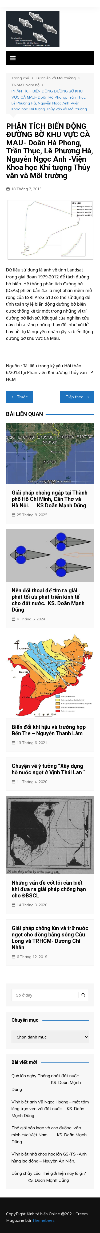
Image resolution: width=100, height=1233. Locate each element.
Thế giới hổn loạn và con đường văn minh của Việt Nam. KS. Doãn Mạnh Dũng (49, 1134)
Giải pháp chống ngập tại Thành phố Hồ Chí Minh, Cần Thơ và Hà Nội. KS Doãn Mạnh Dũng (49, 499)
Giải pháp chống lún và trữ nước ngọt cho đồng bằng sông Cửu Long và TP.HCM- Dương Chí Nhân (50, 938)
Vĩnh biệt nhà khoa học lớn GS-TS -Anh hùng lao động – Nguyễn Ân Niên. (49, 1157)
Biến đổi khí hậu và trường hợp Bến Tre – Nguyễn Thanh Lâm (49, 730)
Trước (22, 396)
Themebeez (43, 1220)
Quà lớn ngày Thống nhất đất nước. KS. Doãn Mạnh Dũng (47, 1082)
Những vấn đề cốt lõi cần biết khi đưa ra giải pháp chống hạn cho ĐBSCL (49, 889)
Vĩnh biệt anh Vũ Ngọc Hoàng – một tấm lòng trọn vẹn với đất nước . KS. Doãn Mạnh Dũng (50, 1108)
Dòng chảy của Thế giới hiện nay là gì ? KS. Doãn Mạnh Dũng (48, 1176)
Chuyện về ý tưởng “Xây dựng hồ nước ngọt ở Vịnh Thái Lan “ (48, 769)
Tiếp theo (74, 396)
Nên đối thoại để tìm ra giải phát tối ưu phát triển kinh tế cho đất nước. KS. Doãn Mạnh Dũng (48, 600)
